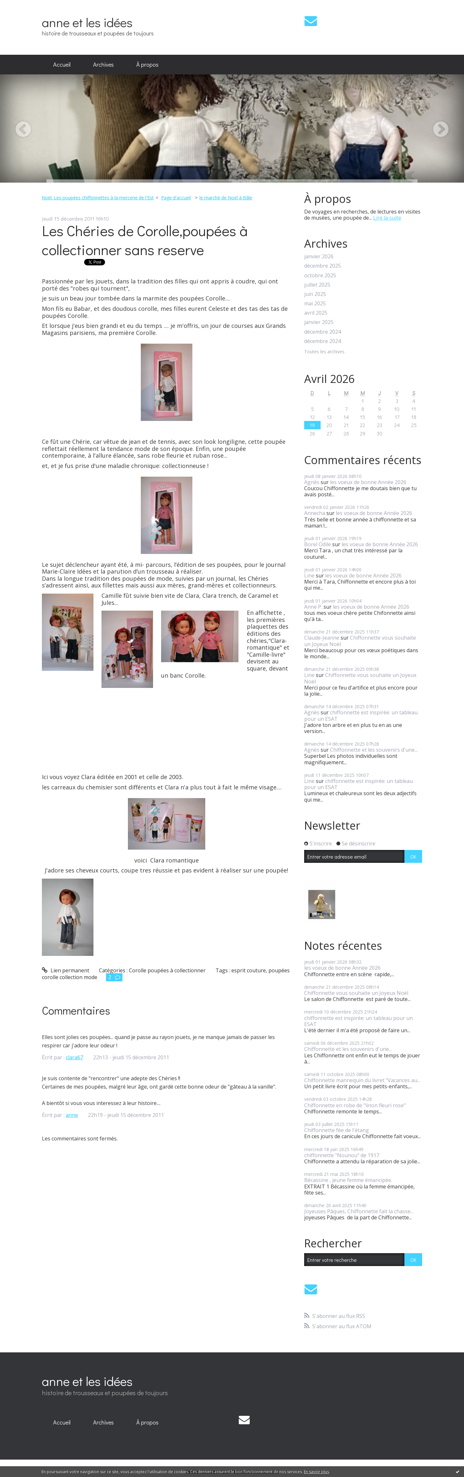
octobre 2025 (320, 275)
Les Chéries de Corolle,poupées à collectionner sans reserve (145, 240)
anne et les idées (87, 22)
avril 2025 (315, 313)
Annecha (314, 513)
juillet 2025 (317, 285)
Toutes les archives (324, 352)
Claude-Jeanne (321, 637)
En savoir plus (316, 1471)
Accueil (62, 64)
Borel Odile (317, 544)
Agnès (311, 482)
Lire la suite (387, 217)
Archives (103, 64)
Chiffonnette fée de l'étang (336, 1130)
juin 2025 (315, 294)
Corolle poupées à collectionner (167, 970)
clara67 (74, 1057)
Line (309, 575)
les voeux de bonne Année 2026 (368, 482)
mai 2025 (315, 303)
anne (72, 1115)
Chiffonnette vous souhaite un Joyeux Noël (360, 640)
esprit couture (248, 970)
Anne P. (313, 606)
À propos (147, 64)
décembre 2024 (322, 332)
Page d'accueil (176, 198)
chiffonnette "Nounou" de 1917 (341, 1155)
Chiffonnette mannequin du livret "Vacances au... (362, 1080)
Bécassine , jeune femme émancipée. (348, 1180)
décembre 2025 (322, 266)
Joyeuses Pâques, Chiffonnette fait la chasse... (358, 1211)
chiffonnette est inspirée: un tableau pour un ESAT (361, 715)
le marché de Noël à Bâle (225, 198)
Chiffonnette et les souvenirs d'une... (374, 749)
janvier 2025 (319, 322)
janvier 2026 (319, 256)
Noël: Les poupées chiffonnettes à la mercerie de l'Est (98, 198)
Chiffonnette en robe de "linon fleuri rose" (355, 1105)
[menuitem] (62, 65)
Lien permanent (65, 970)
